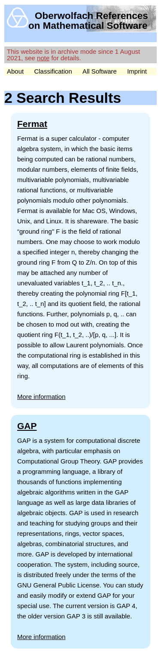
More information (41, 396)
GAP (27, 426)
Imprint (137, 71)
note (43, 58)
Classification (53, 71)
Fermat (32, 124)
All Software (99, 71)
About (15, 71)
